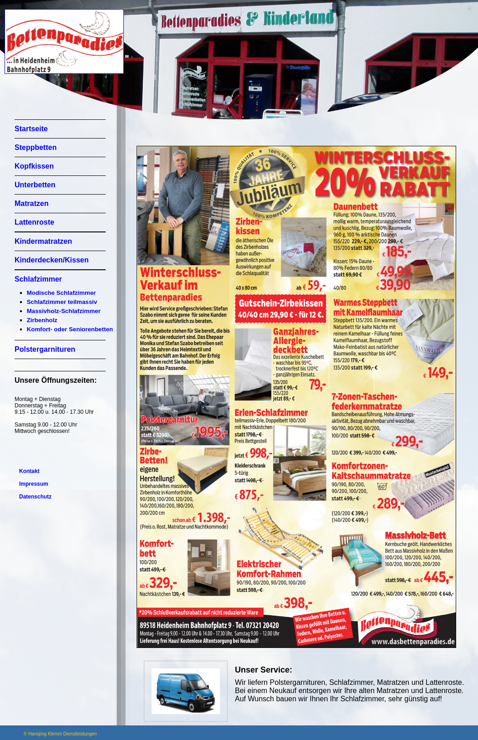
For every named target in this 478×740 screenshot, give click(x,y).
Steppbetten (35, 147)
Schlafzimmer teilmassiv (62, 301)
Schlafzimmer (38, 279)
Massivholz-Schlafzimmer (64, 311)
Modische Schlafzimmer (61, 292)
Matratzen (32, 203)
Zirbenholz (42, 320)
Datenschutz (35, 496)
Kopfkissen (34, 166)
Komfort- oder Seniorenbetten (70, 329)
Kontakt (29, 471)
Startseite (31, 129)
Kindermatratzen (43, 241)
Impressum (33, 484)
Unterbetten (35, 185)
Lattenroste (34, 222)
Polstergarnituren (45, 349)
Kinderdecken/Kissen (52, 260)
